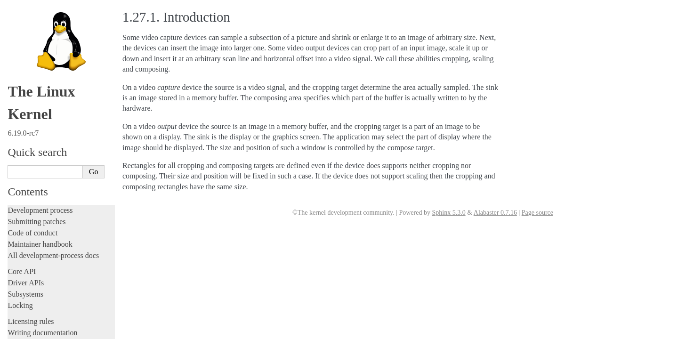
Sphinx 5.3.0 (448, 212)
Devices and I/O (37, 108)
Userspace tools (31, 66)
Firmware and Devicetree (46, 282)
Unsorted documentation (45, 314)
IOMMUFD (35, 182)
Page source (537, 212)
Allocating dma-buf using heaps (59, 135)
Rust (14, 16)
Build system (27, 43)
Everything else (35, 255)
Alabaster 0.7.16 (495, 212)
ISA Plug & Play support (50, 246)
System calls (31, 87)
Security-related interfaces (49, 97)
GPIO (27, 172)
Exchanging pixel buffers (51, 145)
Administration (30, 32)
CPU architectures (35, 298)
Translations (26, 330)
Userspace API (31, 77)
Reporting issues (32, 54)
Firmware (22, 271)
